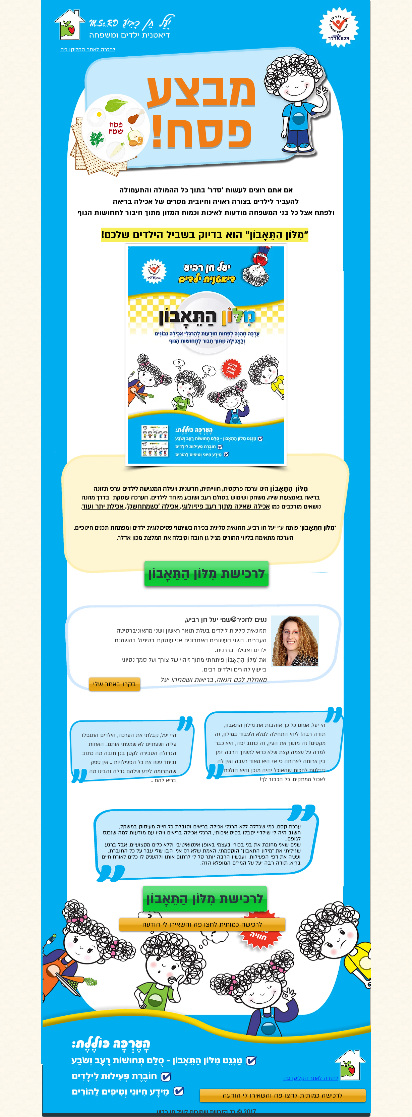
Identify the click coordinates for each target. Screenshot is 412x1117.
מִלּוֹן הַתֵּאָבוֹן (277, 235)
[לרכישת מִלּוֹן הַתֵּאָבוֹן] (205, 899)
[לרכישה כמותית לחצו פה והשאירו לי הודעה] (283, 1095)
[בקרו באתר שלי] (114, 684)
